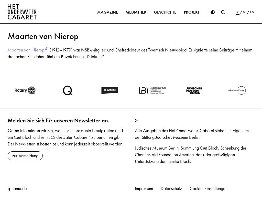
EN (252, 12)
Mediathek (136, 12)
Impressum (144, 188)
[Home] (22, 11)
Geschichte (165, 12)
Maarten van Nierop (26, 50)
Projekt (191, 12)
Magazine (107, 12)
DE (237, 12)
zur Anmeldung (25, 156)
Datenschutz (171, 188)
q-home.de (17, 188)
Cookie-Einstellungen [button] (208, 188)
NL (245, 12)
